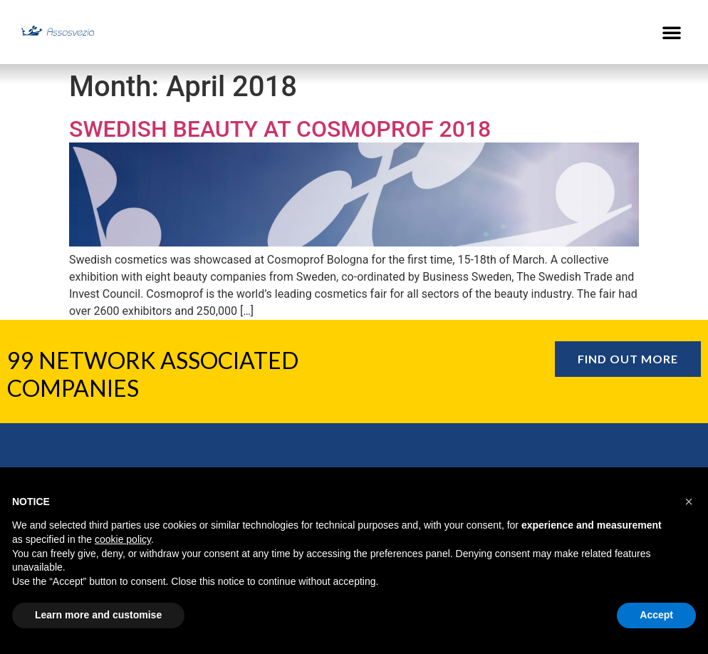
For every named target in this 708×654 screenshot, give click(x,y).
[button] (672, 32)
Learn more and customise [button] (98, 615)
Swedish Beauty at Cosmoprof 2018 (280, 128)
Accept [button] (656, 615)
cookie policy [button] (123, 539)
